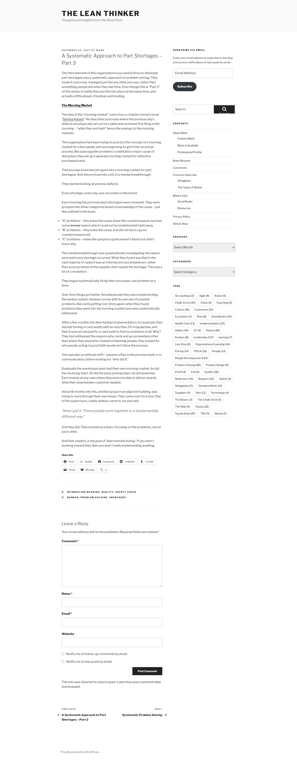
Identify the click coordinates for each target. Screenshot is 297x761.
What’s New (180, 223)
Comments (180, 167)
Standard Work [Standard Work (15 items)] (210, 385)
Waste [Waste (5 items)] (220, 413)
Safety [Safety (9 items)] (225, 378)
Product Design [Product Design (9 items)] (217, 365)
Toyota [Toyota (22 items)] (202, 406)
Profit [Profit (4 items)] (180, 371)
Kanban (73, 497)
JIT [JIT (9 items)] (197, 330)
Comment (70, 541)
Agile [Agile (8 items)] (204, 295)
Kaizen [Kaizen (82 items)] (213, 330)
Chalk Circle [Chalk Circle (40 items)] (185, 302)
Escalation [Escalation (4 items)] (183, 316)
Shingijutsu (184, 180)
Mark (100, 50)
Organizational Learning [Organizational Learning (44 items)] (212, 344)
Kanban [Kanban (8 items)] (181, 337)
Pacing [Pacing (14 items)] (182, 351)
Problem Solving (94, 497)
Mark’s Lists (180, 195)
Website (68, 634)
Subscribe (184, 86)
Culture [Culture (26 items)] (182, 309)
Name (67, 594)
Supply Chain (125, 492)
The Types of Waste (190, 187)
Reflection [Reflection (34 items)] (184, 378)
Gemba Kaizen (73, 119)
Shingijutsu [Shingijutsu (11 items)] (184, 385)
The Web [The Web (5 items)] (182, 406)
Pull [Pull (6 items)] (195, 371)
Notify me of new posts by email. (89, 661)
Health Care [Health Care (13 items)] (185, 323)
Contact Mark (186, 138)
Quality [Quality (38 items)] (211, 371)
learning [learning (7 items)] (225, 337)
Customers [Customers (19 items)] (203, 309)
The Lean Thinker (101, 13)
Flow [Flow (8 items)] (201, 316)
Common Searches (185, 174)
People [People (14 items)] (219, 351)
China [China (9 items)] (206, 302)
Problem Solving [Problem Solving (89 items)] (188, 365)
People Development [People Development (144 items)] (191, 358)
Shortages (117, 497)
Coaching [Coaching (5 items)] (224, 302)
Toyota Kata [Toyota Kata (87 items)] (185, 413)
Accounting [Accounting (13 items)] (184, 295)
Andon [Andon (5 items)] (220, 295)
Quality (107, 492)
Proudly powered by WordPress (80, 751)
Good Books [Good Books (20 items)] (221, 316)
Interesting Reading (83, 492)
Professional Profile (190, 152)
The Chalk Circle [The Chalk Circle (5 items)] (209, 399)
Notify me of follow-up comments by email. (97, 654)
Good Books (185, 201)
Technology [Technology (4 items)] (220, 392)
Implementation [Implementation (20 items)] (212, 323)
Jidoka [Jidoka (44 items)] (181, 330)
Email (67, 614)
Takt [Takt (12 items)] (200, 392)
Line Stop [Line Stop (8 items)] (182, 344)
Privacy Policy (181, 216)
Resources (184, 208)
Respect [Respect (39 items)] (206, 378)
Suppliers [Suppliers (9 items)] (182, 392)
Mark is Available (188, 145)
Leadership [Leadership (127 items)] (203, 337)
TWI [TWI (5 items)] (205, 413)
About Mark (180, 132)
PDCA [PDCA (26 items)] (200, 351)
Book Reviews (181, 160)
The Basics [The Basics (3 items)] (183, 399)
